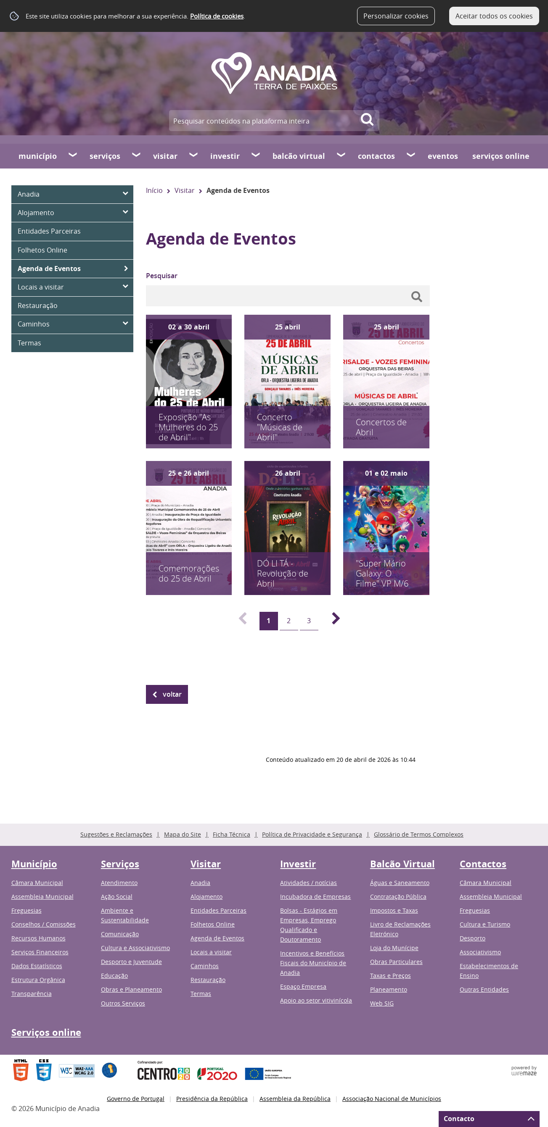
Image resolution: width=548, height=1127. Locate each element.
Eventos (443, 156)
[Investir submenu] (256, 155)
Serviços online (500, 156)
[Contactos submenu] (411, 155)
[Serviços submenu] (136, 155)
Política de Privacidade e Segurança (312, 834)
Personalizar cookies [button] (396, 16)
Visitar (165, 156)
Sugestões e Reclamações (116, 834)
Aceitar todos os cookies (494, 16)
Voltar (172, 694)
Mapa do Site (182, 834)
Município (38, 156)
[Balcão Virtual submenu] (341, 155)
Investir (225, 156)
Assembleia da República (295, 1099)
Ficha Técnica (231, 834)
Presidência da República (212, 1099)
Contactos (376, 156)
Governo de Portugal (135, 1099)
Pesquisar (161, 275)
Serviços (105, 156)
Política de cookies (217, 16)
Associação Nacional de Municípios (391, 1099)
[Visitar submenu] (194, 155)
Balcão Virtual (299, 156)
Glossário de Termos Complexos (418, 834)
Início (154, 190)
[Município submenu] (73, 155)
